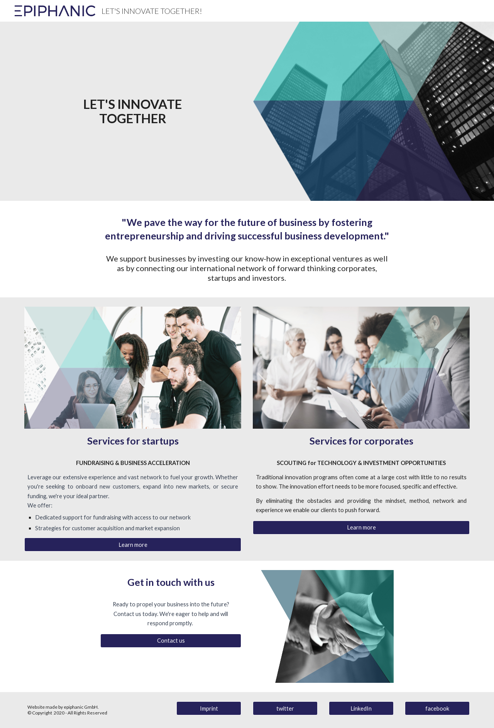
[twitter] (285, 708)
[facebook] (437, 708)
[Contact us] (171, 641)
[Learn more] (133, 544)
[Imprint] (209, 708)
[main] (132, 111)
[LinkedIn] (361, 708)
